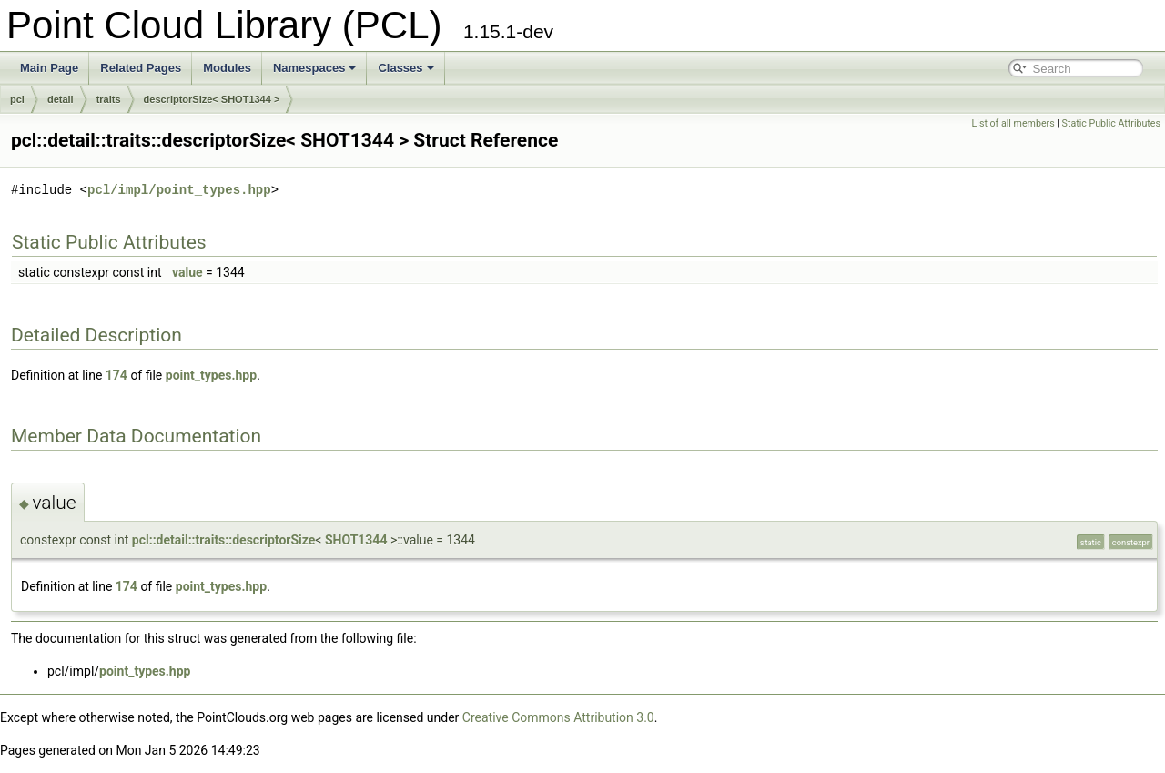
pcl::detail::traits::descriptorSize (224, 540)
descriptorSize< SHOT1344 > (212, 99)
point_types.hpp (211, 375)
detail (60, 99)
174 (116, 375)
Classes (405, 68)
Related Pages (140, 68)
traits (108, 99)
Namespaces (315, 68)
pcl (17, 99)
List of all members (1013, 123)
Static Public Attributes (1111, 123)
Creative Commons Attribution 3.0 (558, 717)
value (187, 272)
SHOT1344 (356, 540)
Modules (227, 68)
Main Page (49, 68)
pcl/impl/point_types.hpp (179, 189)
